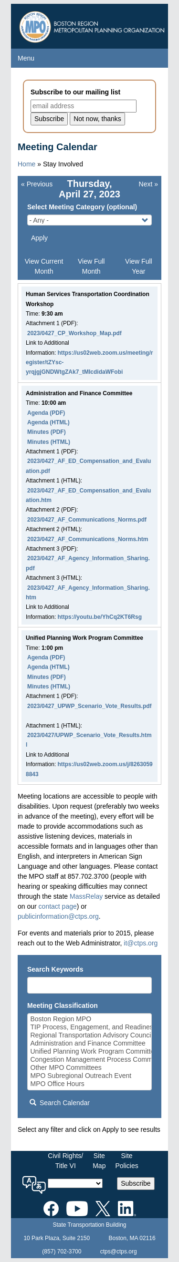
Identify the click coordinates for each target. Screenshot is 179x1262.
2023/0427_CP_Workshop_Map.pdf (74, 333)
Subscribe (135, 1183)
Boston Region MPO (90, 1019)
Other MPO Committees (90, 1068)
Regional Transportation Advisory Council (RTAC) (90, 1035)
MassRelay (86, 896)
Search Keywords (55, 969)
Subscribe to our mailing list (75, 92)
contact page (58, 906)
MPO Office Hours (90, 1084)
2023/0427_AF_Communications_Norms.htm (87, 539)
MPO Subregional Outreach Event (90, 1076)
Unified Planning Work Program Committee (90, 1051)
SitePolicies (126, 1161)
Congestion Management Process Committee (90, 1060)
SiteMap (99, 1161)
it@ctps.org (141, 943)
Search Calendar (60, 1103)
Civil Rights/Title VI (65, 1161)
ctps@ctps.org (118, 1251)
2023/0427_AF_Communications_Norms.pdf (87, 519)
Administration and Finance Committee (90, 1043)
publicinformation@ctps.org (58, 916)
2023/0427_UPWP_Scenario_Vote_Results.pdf (89, 706)
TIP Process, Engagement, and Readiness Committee (90, 1027)
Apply (39, 238)
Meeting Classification (62, 1005)
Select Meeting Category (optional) (82, 207)
